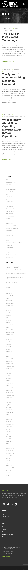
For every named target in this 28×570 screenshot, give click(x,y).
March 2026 (9, 293)
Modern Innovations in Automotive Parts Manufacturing (16, 274)
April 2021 (8, 436)
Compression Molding (11, 204)
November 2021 (9, 419)
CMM (7, 199)
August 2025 (9, 310)
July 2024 (8, 342)
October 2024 (9, 335)
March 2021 (8, 439)
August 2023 (9, 369)
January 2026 (9, 298)
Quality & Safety (6, 513)
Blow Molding (9, 197)
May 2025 (8, 318)
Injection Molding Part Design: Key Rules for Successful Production (15, 281)
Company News (8, 117)
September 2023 (10, 366)
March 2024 (9, 352)
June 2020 (8, 461)
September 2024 (10, 337)
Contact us (5, 528)
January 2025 (9, 327)
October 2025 (9, 306)
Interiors (8, 218)
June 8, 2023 (7, 69)
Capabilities (5, 510)
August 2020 (9, 456)
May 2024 (8, 347)
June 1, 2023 (7, 115)
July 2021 (8, 429)
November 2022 (10, 390)
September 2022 (10, 395)
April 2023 (8, 378)
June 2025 (8, 315)
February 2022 (9, 412)
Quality (7, 240)
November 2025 (10, 303)
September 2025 (10, 308)
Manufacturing (9, 223)
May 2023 (8, 376)
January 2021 (9, 444)
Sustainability (9, 245)
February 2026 (9, 296)
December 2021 (9, 417)
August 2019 (9, 470)
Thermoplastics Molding (11, 250)
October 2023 (9, 364)
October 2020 (9, 451)
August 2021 (9, 427)
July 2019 (8, 473)
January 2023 (9, 385)
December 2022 (9, 388)
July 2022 (8, 400)
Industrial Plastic (10, 211)
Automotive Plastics (11, 189)
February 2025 (9, 325)
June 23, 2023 (7, 29)
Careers (4, 525)
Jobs (7, 221)
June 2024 (8, 344)
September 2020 (10, 453)
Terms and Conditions (7, 530)
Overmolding (9, 231)
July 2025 (8, 313)
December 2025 (9, 301)
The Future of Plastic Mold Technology (10, 37)
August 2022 (9, 398)
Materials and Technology (18, 117)
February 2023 (9, 383)
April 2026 (8, 291)
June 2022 (8, 402)
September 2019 (10, 468)
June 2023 (8, 373)
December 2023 (9, 359)
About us (4, 523)
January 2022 (9, 415)
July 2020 (8, 458)
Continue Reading (8, 61)
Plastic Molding (9, 235)
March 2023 (8, 381)
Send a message (6, 552)
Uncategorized (8, 30)
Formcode (17, 567)
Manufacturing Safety (11, 226)
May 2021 (8, 434)
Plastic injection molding (11, 233)
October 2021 (9, 422)
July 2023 (8, 371)
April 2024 (8, 349)
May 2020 (8, 463)
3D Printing (8, 180)
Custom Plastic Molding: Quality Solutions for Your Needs (13, 266)
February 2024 (9, 354)
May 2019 (8, 475)
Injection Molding (8, 71)
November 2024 (10, 332)
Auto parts (8, 185)
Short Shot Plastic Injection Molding (14, 243)
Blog (7, 194)
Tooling (8, 252)
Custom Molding (10, 206)
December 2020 (10, 446)
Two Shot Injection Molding (12, 255)
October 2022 (9, 393)
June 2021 (8, 432)
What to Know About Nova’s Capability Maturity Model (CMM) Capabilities (12, 128)
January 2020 (9, 465)
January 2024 (9, 356)
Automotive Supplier (11, 192)
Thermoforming (9, 248)
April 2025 (8, 320)
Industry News (9, 214)
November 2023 (10, 361)
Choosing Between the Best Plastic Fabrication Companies (14, 270)
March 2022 (9, 410)
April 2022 (8, 407)
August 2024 (9, 339)
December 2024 (10, 330)
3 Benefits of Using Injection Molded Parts (14, 278)
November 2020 (10, 448)
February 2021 (9, 441)
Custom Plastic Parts (11, 209)
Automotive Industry (11, 187)
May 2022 (8, 405)
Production (8, 238)
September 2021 (10, 424)
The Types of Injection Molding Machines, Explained (13, 79)
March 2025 (9, 323)
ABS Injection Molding (11, 182)
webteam (17, 29)
